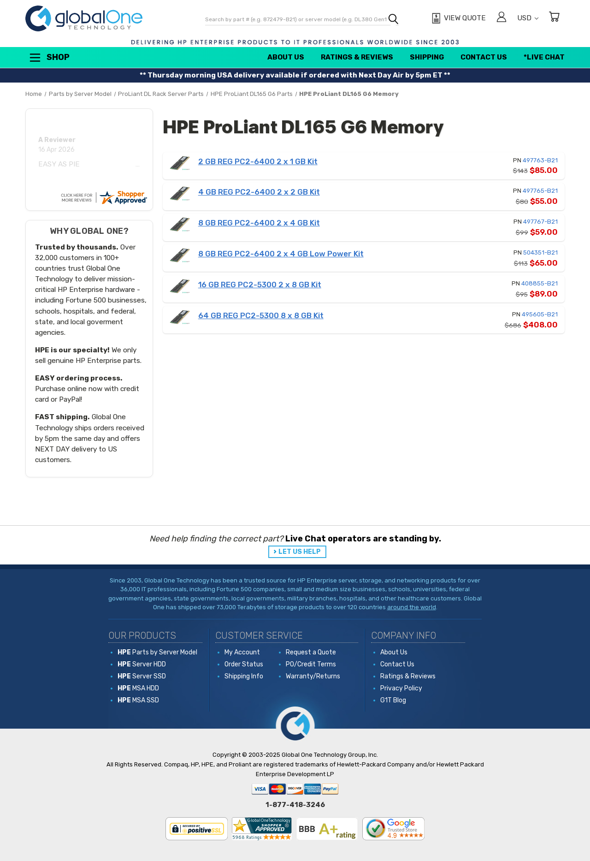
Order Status (243, 664)
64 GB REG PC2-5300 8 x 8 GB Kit (261, 315)
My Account (242, 652)
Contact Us (483, 57)
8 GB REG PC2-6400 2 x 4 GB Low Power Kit (281, 253)
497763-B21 (540, 160)
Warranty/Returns (313, 676)
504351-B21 (540, 252)
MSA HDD (138, 688)
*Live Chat (544, 57)
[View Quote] (457, 18)
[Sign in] (501, 18)
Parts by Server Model (157, 652)
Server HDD (142, 664)
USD (527, 18)
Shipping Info (243, 676)
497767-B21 (540, 221)
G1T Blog (393, 700)
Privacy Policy (401, 688)
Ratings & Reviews (357, 57)
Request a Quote (311, 652)
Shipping (427, 57)
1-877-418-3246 (295, 805)
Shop (49, 58)
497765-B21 (540, 190)
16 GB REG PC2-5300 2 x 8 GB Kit (259, 284)
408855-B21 (539, 283)
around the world (411, 607)
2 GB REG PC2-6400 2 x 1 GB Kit (258, 161)
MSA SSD (138, 700)
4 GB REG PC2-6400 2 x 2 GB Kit (259, 191)
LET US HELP (299, 552)
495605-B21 (540, 314)
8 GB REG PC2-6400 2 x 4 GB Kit (259, 222)
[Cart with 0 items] (554, 18)
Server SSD (142, 676)
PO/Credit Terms (311, 664)
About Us (285, 57)
